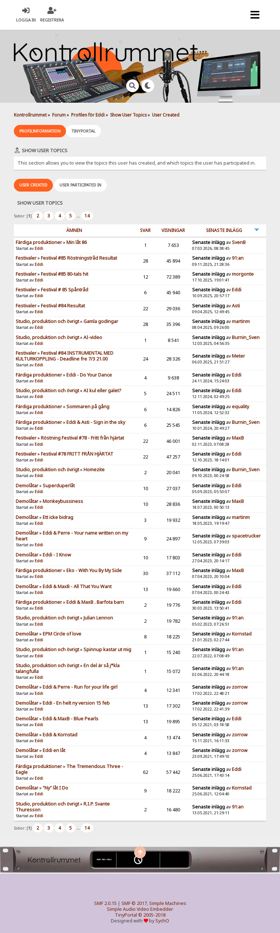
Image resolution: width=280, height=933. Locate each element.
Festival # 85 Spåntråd (64, 290)
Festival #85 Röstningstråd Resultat (79, 258)
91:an (238, 258)
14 (87, 216)
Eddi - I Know (57, 555)
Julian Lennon (98, 618)
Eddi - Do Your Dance (89, 375)
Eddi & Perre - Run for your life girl (80, 687)
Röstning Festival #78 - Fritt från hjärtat (82, 438)
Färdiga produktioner (39, 242)
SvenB (239, 242)
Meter (238, 356)
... (79, 216)
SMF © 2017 (134, 903)
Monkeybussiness (63, 501)
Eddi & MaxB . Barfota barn (95, 602)
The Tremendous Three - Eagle (69, 769)
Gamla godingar (100, 321)
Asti (236, 306)
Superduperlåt (59, 486)
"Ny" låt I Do (55, 788)
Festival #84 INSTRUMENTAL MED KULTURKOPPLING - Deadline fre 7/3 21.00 (64, 356)
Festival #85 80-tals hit (64, 274)
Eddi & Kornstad (60, 735)
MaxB (238, 438)
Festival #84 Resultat (63, 306)
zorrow (240, 687)
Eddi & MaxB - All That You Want (77, 586)
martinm (241, 321)
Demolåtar (27, 486)
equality (240, 406)
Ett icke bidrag (58, 517)
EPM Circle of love (62, 634)
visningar (173, 230)
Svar (145, 230)
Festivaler (26, 258)
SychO (162, 921)
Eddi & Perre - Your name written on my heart (72, 536)
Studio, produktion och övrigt (47, 321)
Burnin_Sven (246, 337)
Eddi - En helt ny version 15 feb (76, 703)
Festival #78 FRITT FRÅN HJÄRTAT (77, 454)
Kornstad (242, 634)
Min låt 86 (76, 242)
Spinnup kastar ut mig (107, 649)
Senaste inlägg (224, 230)
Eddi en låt (54, 750)
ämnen (74, 230)
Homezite (94, 469)
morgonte (243, 274)
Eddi (39, 248)
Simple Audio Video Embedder (140, 909)
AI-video (92, 337)
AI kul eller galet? (102, 390)
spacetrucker (246, 536)
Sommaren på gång (87, 406)
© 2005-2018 (152, 915)
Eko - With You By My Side (94, 570)
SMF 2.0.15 (105, 903)
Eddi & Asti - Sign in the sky (95, 422)
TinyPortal (126, 915)
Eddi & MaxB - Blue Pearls (70, 719)
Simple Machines (167, 903)
